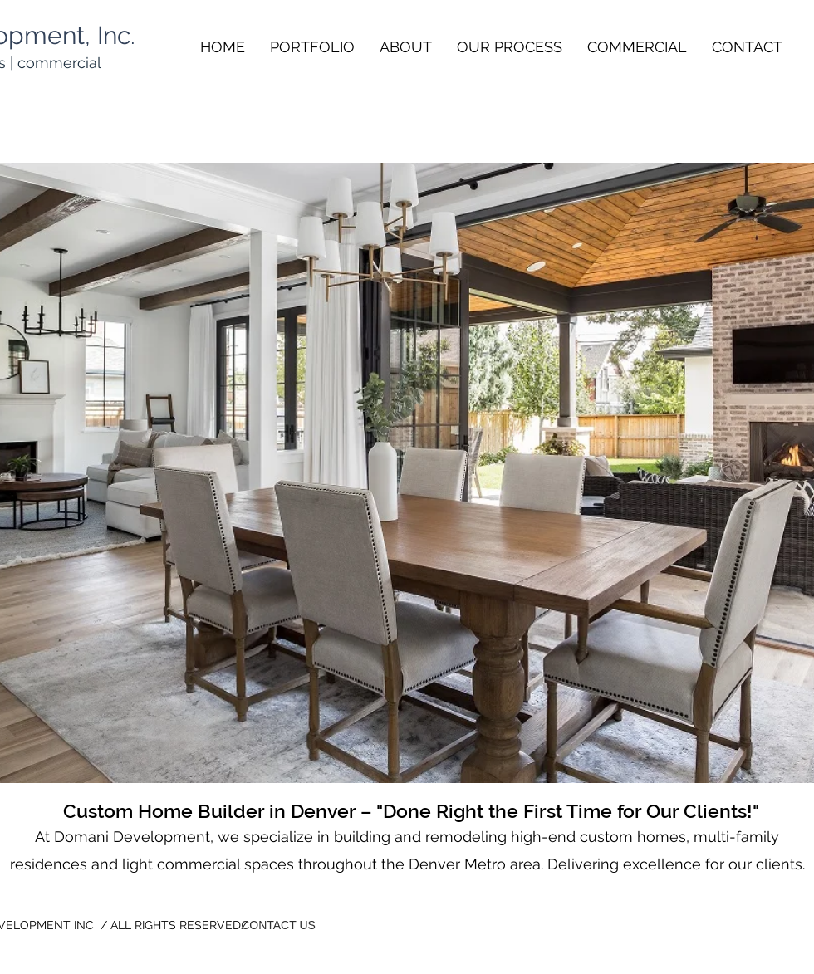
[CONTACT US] (278, 925)
